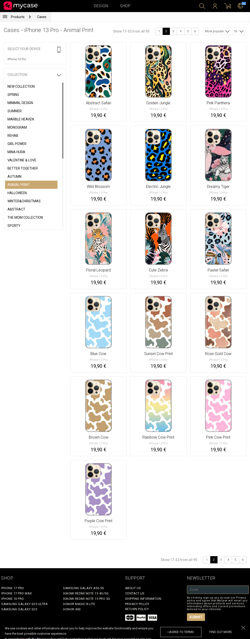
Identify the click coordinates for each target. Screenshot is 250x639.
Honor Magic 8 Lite (79, 604)
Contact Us (135, 593)
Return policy (137, 609)
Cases (41, 17)
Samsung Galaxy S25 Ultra (24, 604)
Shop (125, 6)
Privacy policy (137, 604)
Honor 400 (72, 609)
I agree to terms (181, 632)
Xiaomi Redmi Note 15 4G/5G (86, 593)
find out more (220, 632)
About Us (133, 588)
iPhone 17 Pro (12, 588)
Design (101, 6)
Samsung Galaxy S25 (19, 609)
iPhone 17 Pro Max (16, 593)
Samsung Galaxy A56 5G (83, 588)
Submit (196, 617)
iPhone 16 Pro (12, 598)
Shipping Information (143, 598)
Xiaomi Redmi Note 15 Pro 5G (86, 598)
